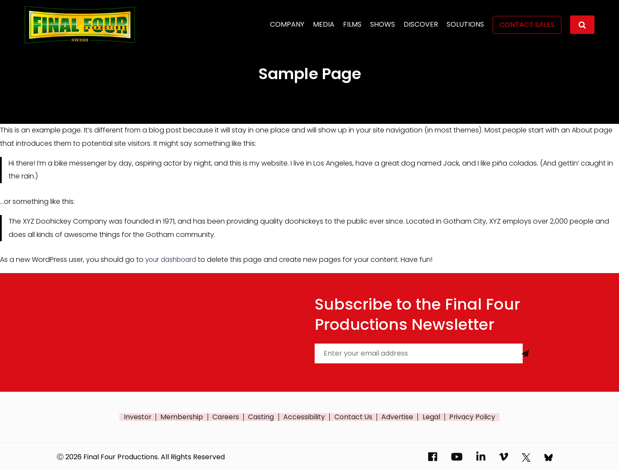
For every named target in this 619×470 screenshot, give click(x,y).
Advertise (398, 416)
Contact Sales (527, 25)
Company (287, 24)
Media (323, 24)
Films (352, 24)
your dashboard (172, 259)
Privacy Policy (473, 416)
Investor (137, 416)
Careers (226, 416)
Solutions (465, 24)
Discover (421, 24)
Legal (432, 416)
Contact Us (353, 416)
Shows (382, 24)
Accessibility (304, 416)
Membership (181, 416)
